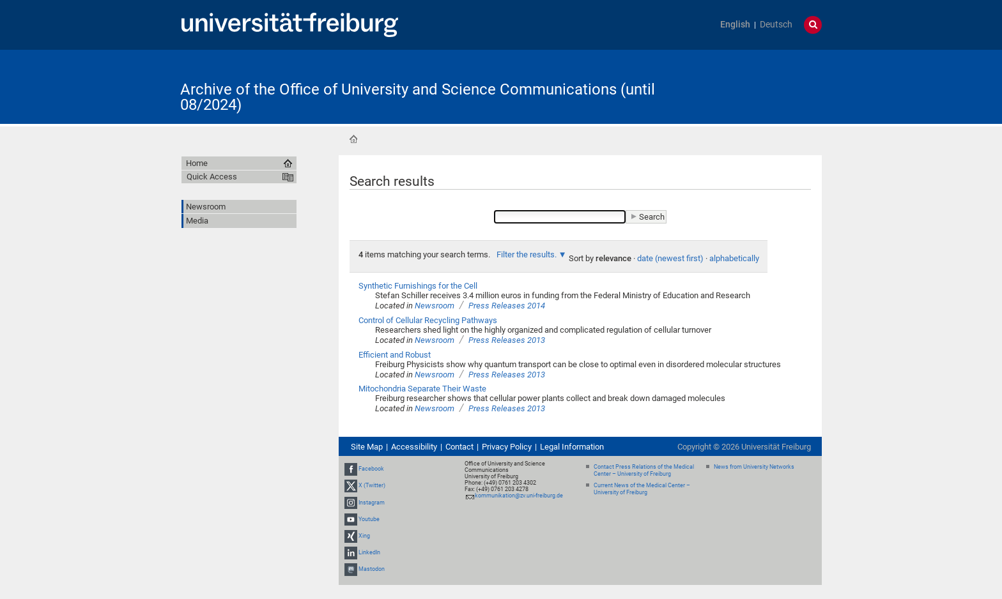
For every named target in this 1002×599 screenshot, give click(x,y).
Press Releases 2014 (506, 305)
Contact (459, 446)
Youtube (369, 519)
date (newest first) (670, 258)
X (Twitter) (371, 485)
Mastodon (371, 569)
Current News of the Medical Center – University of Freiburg (642, 489)
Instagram (371, 502)
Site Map (367, 446)
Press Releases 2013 (506, 340)
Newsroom (434, 305)
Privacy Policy (507, 446)
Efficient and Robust (394, 355)
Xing (364, 536)
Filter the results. (528, 254)
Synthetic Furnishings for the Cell (417, 286)
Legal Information (572, 446)
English (735, 24)
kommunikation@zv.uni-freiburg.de (519, 495)
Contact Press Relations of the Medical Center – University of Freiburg (644, 470)
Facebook (371, 469)
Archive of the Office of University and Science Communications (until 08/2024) (417, 97)
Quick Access (212, 176)
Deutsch (776, 24)
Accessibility (414, 446)
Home (353, 139)
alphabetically (734, 258)
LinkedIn (369, 552)
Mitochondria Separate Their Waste (422, 388)
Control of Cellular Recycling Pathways (427, 320)
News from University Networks (754, 467)
